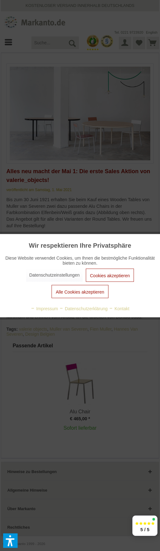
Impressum (44, 308)
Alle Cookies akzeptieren (80, 291)
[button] (10, 540)
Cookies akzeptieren (110, 275)
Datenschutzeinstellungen (54, 274)
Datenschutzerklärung (83, 308)
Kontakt (119, 308)
